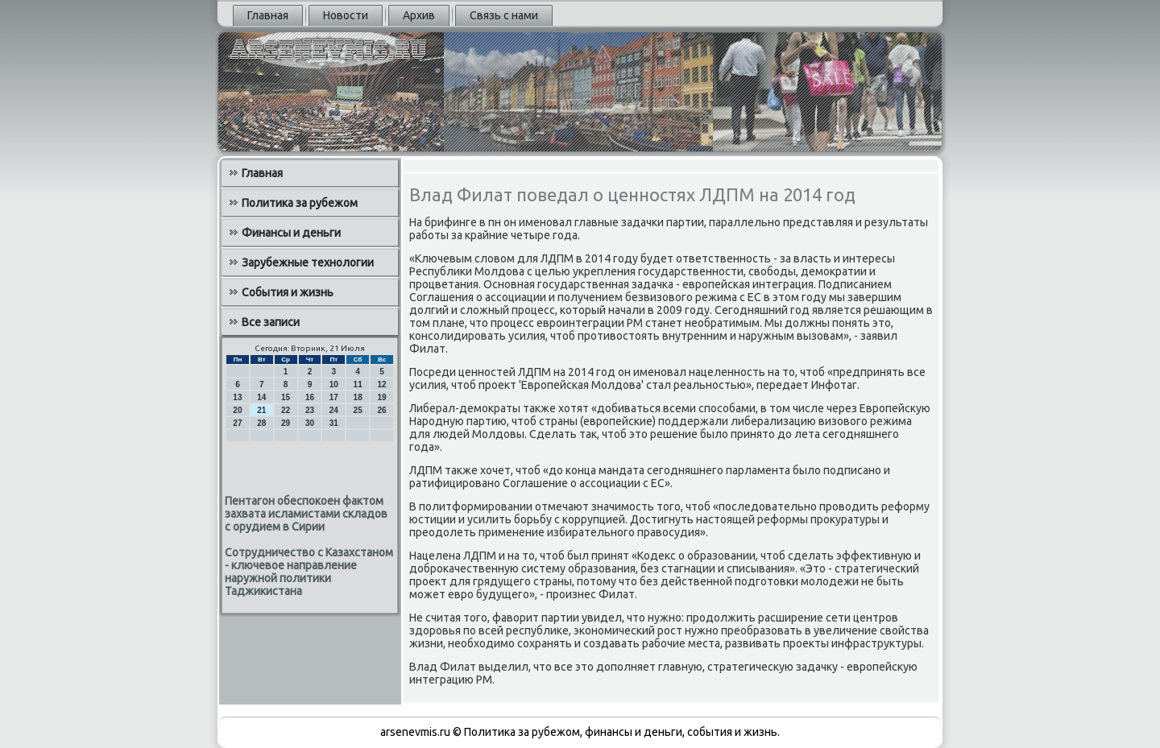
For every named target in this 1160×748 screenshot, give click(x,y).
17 (333, 397)
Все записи (271, 322)
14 (261, 397)
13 (237, 397)
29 (285, 423)
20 (237, 410)
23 (309, 410)
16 (309, 397)
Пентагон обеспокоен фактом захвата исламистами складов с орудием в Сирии (306, 513)
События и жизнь (288, 292)
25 (358, 410)
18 (358, 397)
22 (285, 410)
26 (381, 410)
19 (381, 397)
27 (237, 423)
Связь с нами (504, 15)
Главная (267, 15)
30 (309, 423)
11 (358, 384)
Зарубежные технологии (308, 262)
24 (333, 410)
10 (333, 384)
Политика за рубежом (300, 202)
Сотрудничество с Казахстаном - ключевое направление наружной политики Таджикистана (309, 571)
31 (333, 423)
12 (381, 384)
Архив (419, 15)
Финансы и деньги (291, 232)
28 (261, 423)
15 (285, 397)
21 (261, 410)
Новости (345, 15)
